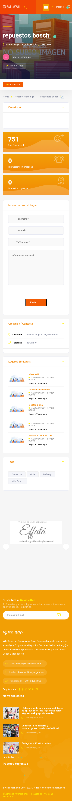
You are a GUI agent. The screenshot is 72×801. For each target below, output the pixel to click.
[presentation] (35, 292)
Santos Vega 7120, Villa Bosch (19, 44)
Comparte (13, 84)
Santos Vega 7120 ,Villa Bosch (42, 334)
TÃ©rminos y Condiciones (16, 794)
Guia (32, 474)
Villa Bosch (17, 481)
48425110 (44, 44)
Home (6, 97)
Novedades (8, 796)
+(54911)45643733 (32, 681)
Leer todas (11, 757)
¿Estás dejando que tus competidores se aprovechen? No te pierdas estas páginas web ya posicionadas (42, 711)
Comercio (17, 474)
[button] (6, 547)
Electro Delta (36, 405)
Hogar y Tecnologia (24, 97)
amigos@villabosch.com (28, 663)
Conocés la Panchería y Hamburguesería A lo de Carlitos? (40, 727)
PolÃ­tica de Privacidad (42, 794)
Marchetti (34, 374)
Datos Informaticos (39, 389)
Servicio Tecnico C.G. (41, 435)
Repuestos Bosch (49, 97)
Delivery (47, 474)
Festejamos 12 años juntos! (36, 743)
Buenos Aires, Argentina (30, 672)
